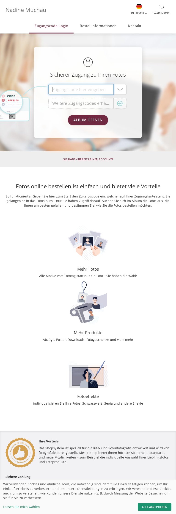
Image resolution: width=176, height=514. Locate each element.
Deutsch (139, 9)
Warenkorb (162, 9)
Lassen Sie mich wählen (21, 507)
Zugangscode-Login (51, 25)
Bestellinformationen (98, 25)
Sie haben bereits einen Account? (88, 159)
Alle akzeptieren (154, 507)
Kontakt (134, 25)
